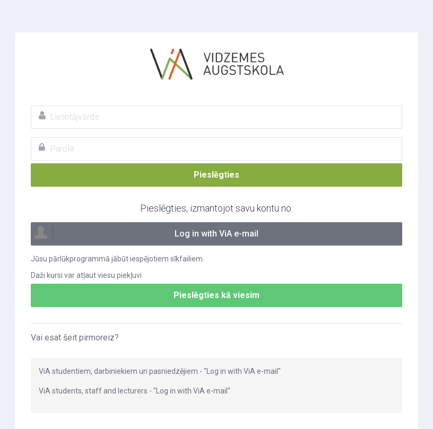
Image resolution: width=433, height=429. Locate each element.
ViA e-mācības (216, 64)
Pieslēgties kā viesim (216, 295)
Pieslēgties (216, 175)
